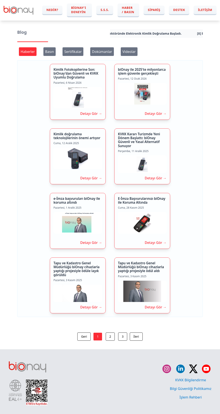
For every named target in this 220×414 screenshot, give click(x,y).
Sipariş (154, 10)
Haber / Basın (128, 10)
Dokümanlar (102, 51)
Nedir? (52, 10)
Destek (179, 10)
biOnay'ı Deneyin (78, 10)
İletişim (205, 10)
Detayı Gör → (91, 113)
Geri (84, 336)
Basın (49, 51)
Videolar (129, 51)
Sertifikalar (73, 51)
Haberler (28, 51)
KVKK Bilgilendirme (190, 380)
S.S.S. (105, 10)
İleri (136, 336)
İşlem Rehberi (190, 397)
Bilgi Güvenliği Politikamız (190, 388)
